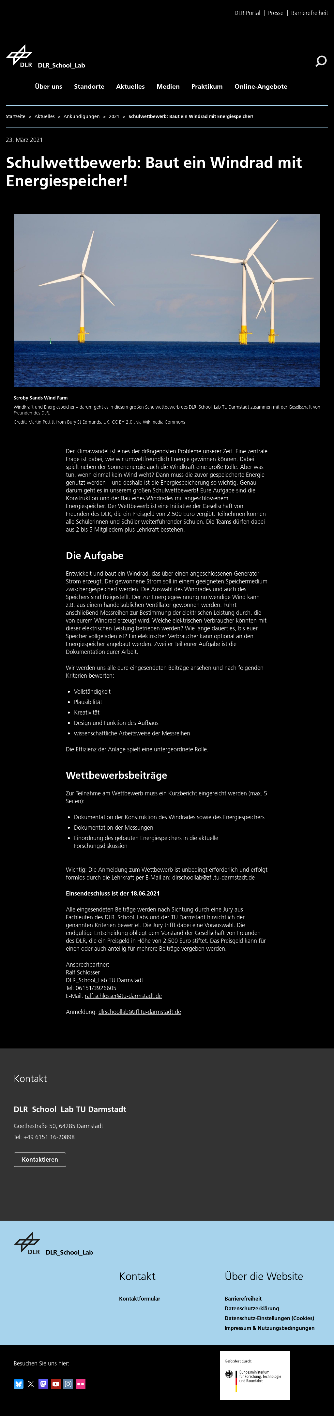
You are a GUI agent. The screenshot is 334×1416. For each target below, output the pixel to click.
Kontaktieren (40, 1159)
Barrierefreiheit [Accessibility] (243, 1298)
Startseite (15, 116)
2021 (114, 116)
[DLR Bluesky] (18, 1387)
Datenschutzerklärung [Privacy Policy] (252, 1308)
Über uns (48, 86)
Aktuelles (130, 86)
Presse (275, 13)
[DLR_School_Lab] (45, 55)
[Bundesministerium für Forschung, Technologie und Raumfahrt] (256, 1398)
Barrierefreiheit (309, 13)
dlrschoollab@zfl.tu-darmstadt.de (213, 877)
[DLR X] (31, 1387)
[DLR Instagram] (68, 1387)
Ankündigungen (82, 116)
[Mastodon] (43, 1387)
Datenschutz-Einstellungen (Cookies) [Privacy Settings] (269, 1318)
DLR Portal (247, 13)
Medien (168, 86)
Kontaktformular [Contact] (139, 1298)
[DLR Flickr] (80, 1387)
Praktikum (207, 86)
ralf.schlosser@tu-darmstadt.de (123, 996)
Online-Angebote (261, 86)
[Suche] (321, 61)
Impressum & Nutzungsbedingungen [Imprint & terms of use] (270, 1327)
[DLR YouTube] (56, 1387)
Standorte (89, 86)
